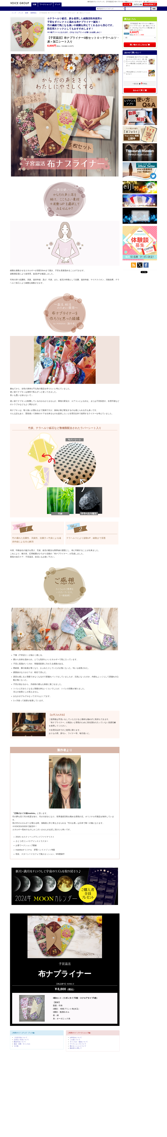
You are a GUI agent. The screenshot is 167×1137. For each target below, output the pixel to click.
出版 (34, 4)
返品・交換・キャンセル (22, 1044)
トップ (14, 13)
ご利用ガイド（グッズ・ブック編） (24, 1033)
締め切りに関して (76, 1048)
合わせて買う (140, 90)
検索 (154, 8)
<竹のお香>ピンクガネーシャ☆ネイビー (136, 73)
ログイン (138, 4)
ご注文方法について (20, 1037)
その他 (16, 1046)
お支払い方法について (21, 1039)
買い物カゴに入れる (140, 45)
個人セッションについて (78, 1046)
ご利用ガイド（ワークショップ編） (79, 1033)
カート (127, 4)
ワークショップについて (78, 1044)
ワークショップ (45, 4)
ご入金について (75, 1039)
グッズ (57, 4)
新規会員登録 (150, 4)
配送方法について (20, 1042)
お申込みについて (76, 1037)
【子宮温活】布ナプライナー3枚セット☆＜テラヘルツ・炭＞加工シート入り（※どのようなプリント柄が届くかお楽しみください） (137, 61)
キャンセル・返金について (79, 1042)
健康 (26, 13)
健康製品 (33, 13)
